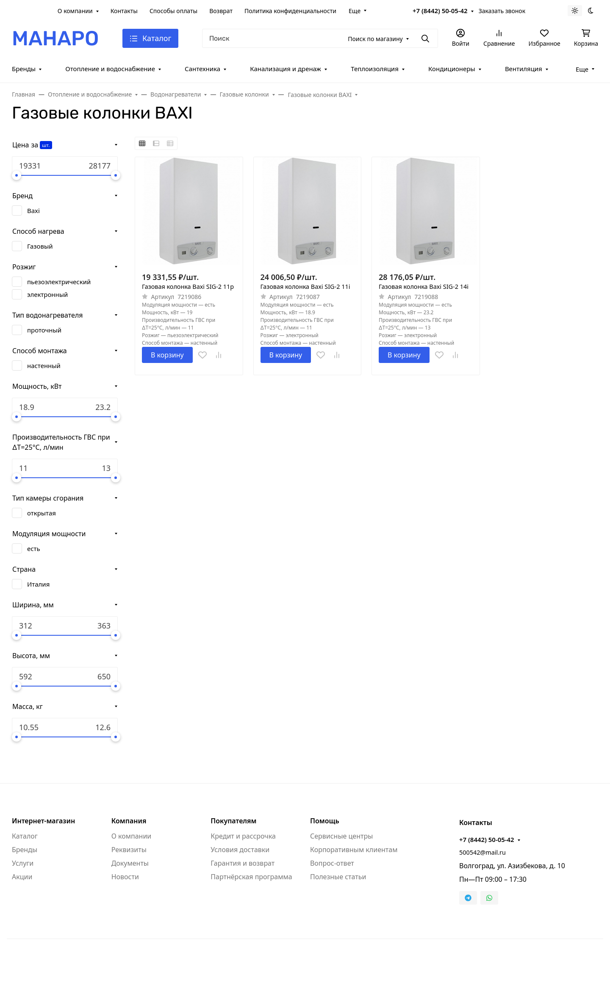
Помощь (324, 820)
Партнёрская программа (251, 876)
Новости (125, 876)
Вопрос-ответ (332, 863)
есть (33, 548)
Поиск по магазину (375, 39)
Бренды (24, 68)
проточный (44, 330)
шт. (46, 145)
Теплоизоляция (375, 68)
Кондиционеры (451, 68)
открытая (41, 513)
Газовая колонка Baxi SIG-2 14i (424, 287)
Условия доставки (240, 849)
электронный (47, 294)
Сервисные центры (341, 836)
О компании (75, 11)
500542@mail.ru (482, 852)
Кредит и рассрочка (243, 836)
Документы (130, 863)
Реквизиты (129, 849)
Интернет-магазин (43, 820)
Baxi (33, 210)
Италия (38, 584)
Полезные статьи (338, 876)
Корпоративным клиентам (353, 849)
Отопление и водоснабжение (110, 68)
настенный (44, 365)
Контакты (124, 11)
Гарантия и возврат (242, 863)
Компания (129, 820)
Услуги (22, 863)
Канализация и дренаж (285, 68)
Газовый (40, 246)
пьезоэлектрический (59, 281)
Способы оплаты (173, 11)
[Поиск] (320, 38)
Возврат (221, 11)
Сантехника (202, 68)
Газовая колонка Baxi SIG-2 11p (188, 287)
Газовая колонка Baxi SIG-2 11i (305, 287)
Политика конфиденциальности (290, 11)
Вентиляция (523, 68)
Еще (354, 11)
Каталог (25, 836)
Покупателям (233, 820)
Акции (22, 876)
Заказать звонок (502, 11)
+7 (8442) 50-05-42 (440, 10)
